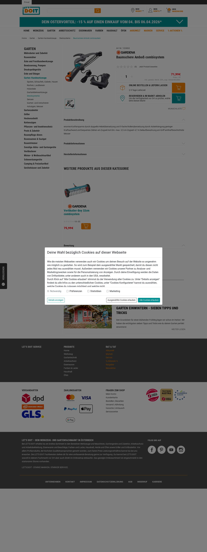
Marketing (115, 291)
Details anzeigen (55, 300)
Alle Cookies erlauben (149, 300)
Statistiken (95, 291)
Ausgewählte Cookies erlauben (122, 300)
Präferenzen (76, 291)
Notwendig (55, 291)
